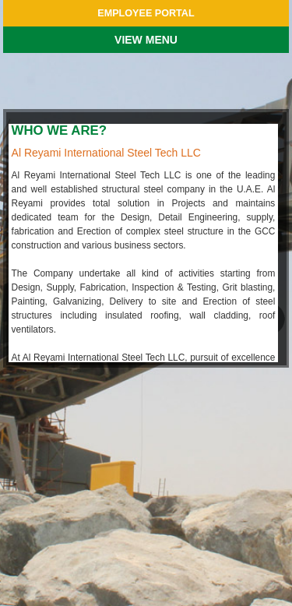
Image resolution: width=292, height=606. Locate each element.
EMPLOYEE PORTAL (145, 13)
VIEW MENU (146, 39)
